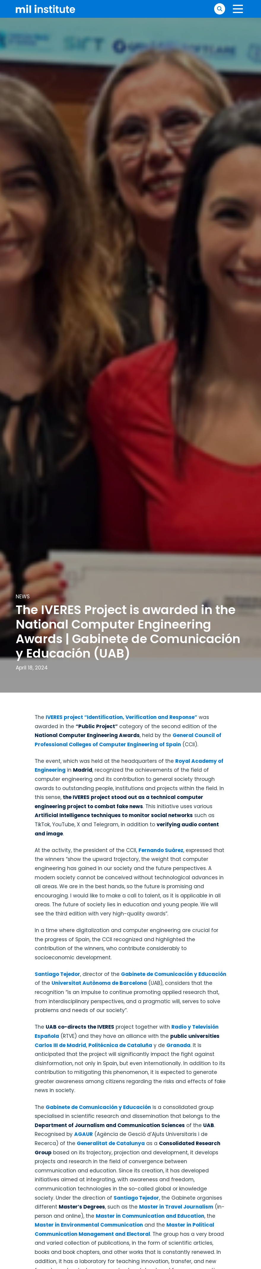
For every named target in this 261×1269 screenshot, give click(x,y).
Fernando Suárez (161, 850)
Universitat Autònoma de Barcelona (99, 983)
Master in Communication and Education (150, 1216)
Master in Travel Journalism (176, 1206)
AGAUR (83, 1134)
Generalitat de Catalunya (111, 1143)
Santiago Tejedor (57, 974)
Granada (178, 1045)
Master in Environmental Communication (89, 1224)
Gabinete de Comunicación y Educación (173, 974)
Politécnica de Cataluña (120, 1045)
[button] (219, 8)
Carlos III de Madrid (60, 1045)
